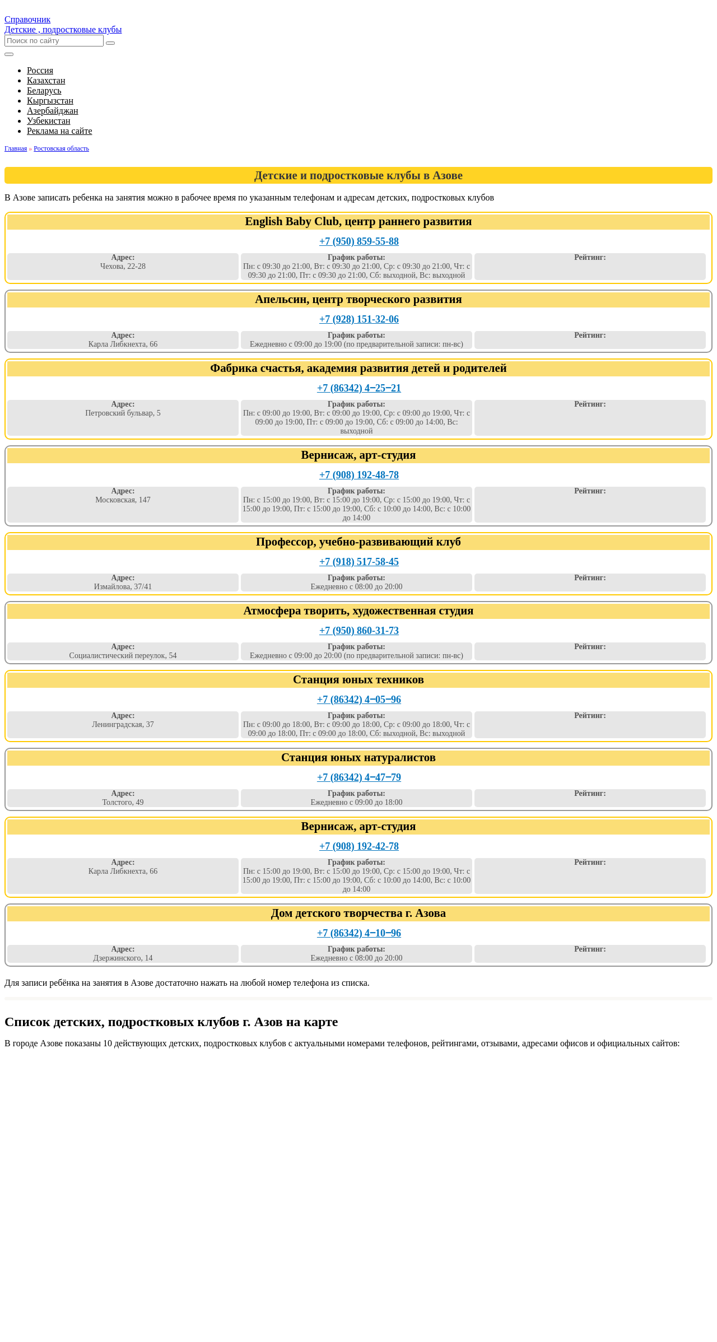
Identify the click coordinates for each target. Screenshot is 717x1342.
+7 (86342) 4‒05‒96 (359, 699)
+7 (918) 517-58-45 (359, 561)
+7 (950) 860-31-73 (359, 630)
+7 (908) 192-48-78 (359, 475)
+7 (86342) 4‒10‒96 (359, 933)
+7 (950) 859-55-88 (359, 241)
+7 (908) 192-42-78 (359, 846)
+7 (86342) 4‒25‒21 (359, 388)
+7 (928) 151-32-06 (359, 319)
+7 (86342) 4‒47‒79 (359, 777)
